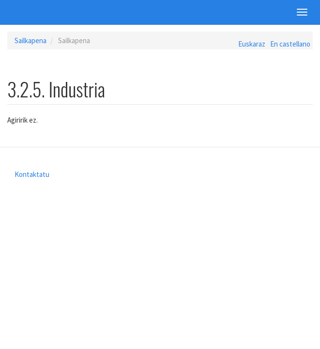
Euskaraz (251, 43)
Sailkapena (30, 40)
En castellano (290, 43)
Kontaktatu (32, 174)
